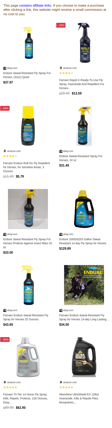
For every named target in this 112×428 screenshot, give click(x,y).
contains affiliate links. (35, 5)
